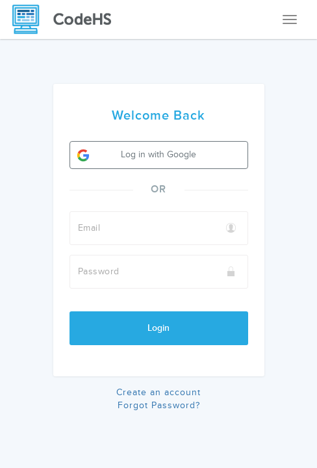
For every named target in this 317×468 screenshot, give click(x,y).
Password (99, 271)
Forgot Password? (159, 405)
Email (89, 227)
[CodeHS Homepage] (67, 19)
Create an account (158, 392)
